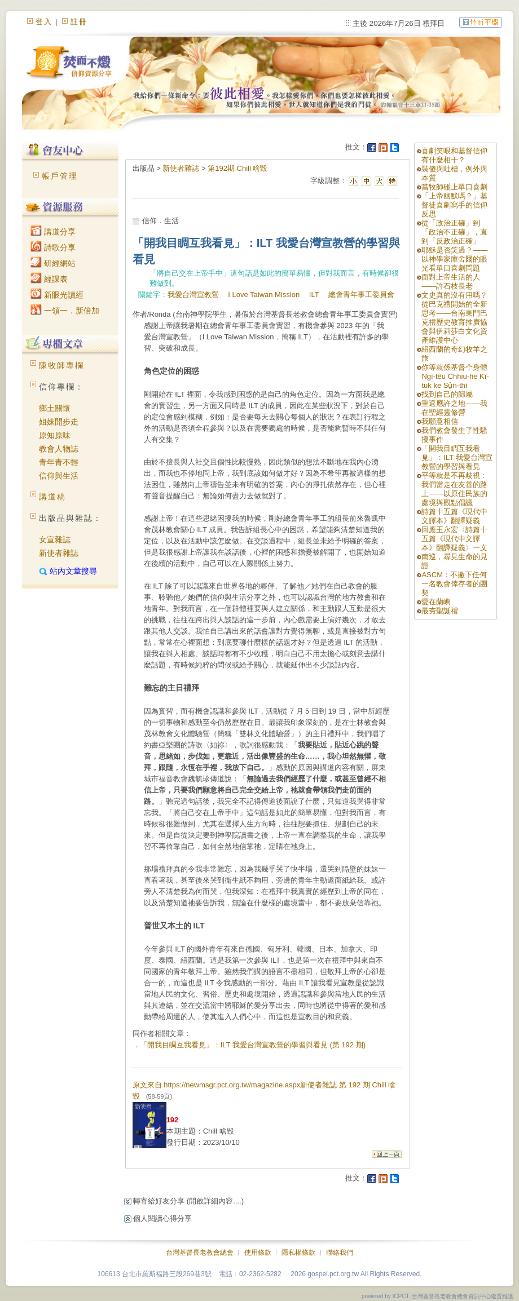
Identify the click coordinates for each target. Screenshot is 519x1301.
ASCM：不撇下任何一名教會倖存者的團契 (454, 583)
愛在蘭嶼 (436, 602)
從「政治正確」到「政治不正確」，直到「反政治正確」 (454, 232)
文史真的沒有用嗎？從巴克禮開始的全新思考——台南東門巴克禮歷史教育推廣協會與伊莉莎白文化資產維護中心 (454, 317)
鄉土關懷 (55, 408)
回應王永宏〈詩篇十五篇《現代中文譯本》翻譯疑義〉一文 (454, 538)
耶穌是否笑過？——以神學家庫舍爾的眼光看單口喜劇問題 (454, 259)
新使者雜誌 (58, 552)
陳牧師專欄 (61, 365)
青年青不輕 (58, 462)
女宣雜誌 (55, 539)
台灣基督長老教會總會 (200, 1252)
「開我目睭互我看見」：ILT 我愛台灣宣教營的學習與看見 (456, 457)
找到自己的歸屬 (447, 394)
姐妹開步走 (58, 421)
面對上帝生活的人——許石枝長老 (450, 281)
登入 (44, 21)
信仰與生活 (58, 475)
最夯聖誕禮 (439, 611)
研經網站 (53, 263)
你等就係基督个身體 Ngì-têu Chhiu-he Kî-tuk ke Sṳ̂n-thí (455, 376)
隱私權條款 (298, 1252)
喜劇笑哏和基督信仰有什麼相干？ (454, 155)
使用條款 (257, 1252)
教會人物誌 (58, 448)
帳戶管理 (60, 175)
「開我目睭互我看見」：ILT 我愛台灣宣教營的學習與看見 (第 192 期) (253, 1045)
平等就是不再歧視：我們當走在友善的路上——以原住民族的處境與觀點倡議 (454, 489)
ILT (314, 294)
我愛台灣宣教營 (193, 294)
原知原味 (55, 435)
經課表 (49, 279)
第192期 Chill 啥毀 (237, 168)
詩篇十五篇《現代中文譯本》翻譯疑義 (454, 516)
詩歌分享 (53, 247)
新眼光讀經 (56, 294)
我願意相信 (439, 421)
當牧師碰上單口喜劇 (454, 187)
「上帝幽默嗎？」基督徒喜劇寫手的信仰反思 (454, 205)
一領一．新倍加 (64, 310)
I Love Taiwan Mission (264, 294)
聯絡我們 (339, 1252)
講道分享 (53, 231)
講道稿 (52, 496)
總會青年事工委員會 (361, 294)
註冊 (79, 21)
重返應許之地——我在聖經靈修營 (454, 408)
